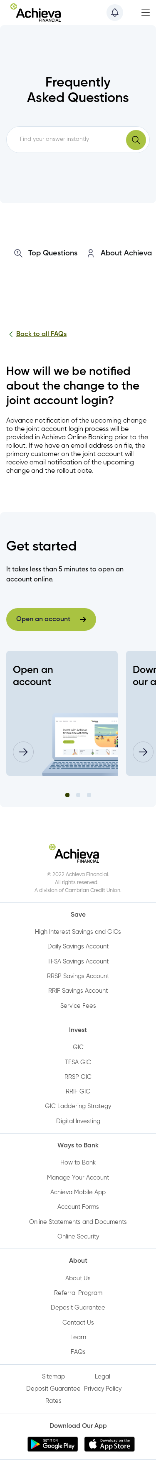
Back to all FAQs (36, 334)
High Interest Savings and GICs (78, 932)
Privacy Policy (102, 1389)
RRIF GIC (78, 1092)
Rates (53, 1401)
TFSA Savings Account (78, 962)
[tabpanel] (62, 713)
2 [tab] (78, 795)
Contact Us (78, 1323)
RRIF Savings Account (78, 991)
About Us (78, 1279)
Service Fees (78, 1006)
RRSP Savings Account (78, 976)
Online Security (78, 1237)
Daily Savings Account (78, 947)
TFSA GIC (78, 1062)
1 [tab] (67, 795)
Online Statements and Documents (78, 1222)
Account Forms (78, 1207)
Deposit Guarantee (78, 1308)
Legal (102, 1377)
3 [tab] (89, 795)
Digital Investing (78, 1121)
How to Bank (78, 1163)
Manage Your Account (78, 1178)
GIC (78, 1047)
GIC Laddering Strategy (78, 1106)
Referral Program (78, 1293)
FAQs (78, 1352)
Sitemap (53, 1377)
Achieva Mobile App (78, 1192)
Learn (78, 1337)
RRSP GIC (78, 1077)
